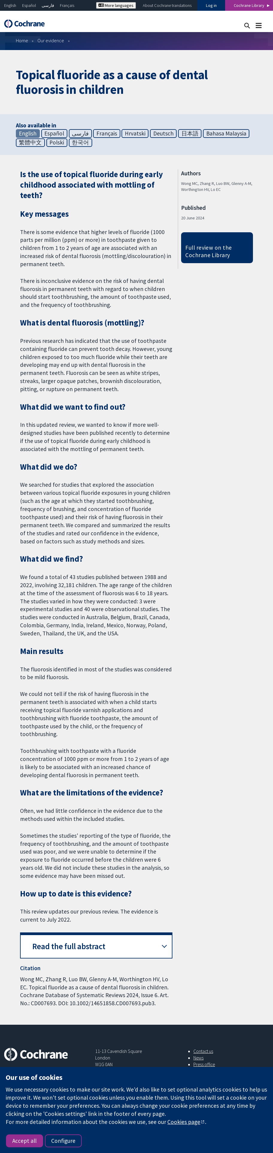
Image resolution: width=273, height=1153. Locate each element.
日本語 (189, 133)
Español (29, 5)
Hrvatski (135, 133)
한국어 (80, 142)
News (198, 1058)
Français (67, 5)
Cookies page (183, 1121)
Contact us (203, 1051)
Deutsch (163, 133)
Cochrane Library (249, 5)
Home (22, 40)
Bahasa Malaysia (226, 133)
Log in (211, 5)
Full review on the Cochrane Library (208, 251)
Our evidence (50, 40)
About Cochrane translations (167, 5)
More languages (116, 5)
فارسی (48, 5)
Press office (204, 1064)
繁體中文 (30, 142)
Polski (56, 142)
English (10, 5)
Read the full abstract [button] (68, 946)
